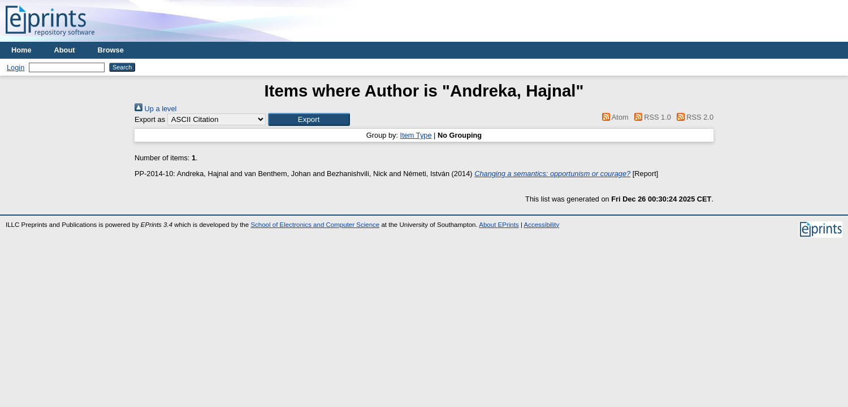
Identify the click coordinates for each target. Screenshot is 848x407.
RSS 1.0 (650, 117)
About (64, 50)
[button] (309, 119)
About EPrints (498, 224)
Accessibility (541, 224)
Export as (150, 119)
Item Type (416, 135)
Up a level (155, 108)
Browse (111, 50)
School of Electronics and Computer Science (314, 224)
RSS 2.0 (693, 117)
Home (21, 50)
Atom (614, 117)
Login (15, 67)
